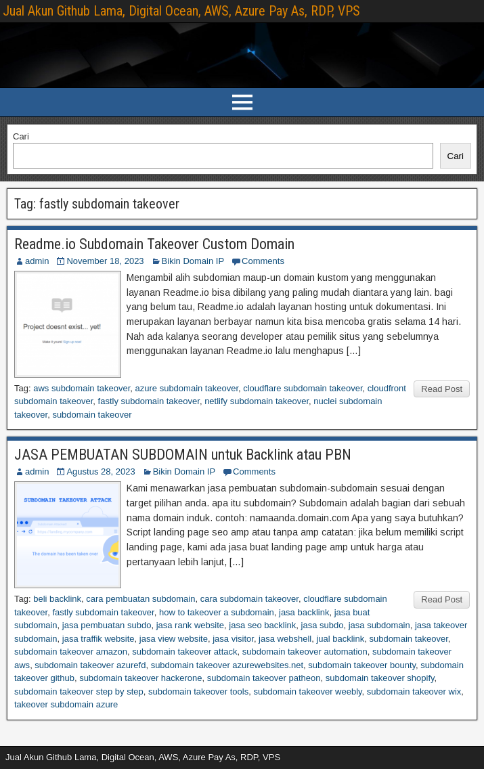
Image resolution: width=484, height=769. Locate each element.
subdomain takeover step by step (79, 691)
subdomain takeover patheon (264, 678)
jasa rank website (190, 625)
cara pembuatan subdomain (140, 599)
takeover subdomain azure (66, 704)
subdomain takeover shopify (380, 678)
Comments (263, 261)
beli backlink (57, 599)
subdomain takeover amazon (70, 651)
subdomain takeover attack (184, 651)
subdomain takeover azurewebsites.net (227, 665)
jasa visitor (233, 639)
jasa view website (173, 639)
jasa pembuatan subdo (107, 625)
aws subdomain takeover (81, 388)
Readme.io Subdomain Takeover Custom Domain (154, 244)
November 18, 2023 (105, 261)
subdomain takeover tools (198, 691)
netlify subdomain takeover (256, 401)
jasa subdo (322, 625)
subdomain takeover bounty (362, 665)
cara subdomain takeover (249, 599)
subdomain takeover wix (414, 691)
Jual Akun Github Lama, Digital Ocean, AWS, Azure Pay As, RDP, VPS (181, 11)
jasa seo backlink (262, 625)
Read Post (441, 389)
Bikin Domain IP (193, 261)
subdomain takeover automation (305, 651)
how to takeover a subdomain (216, 612)
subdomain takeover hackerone (140, 678)
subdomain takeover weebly (307, 691)
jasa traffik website (98, 639)
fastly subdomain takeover (149, 401)
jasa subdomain (379, 625)
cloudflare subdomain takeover (302, 388)
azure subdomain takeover (186, 388)
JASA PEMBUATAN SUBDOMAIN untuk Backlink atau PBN (182, 454)
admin (37, 261)
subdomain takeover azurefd (90, 665)
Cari (21, 136)
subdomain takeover (91, 415)
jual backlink (340, 639)
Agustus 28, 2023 (100, 471)
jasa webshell (285, 639)
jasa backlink (304, 612)
